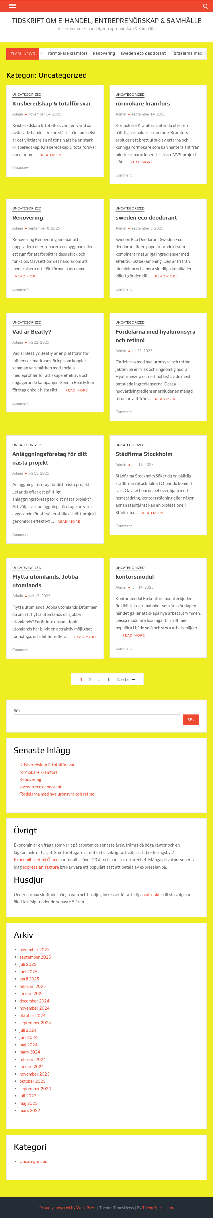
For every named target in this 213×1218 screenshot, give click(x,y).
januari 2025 (31, 993)
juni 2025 (28, 971)
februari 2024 (32, 1059)
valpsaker (153, 894)
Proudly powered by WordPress (67, 1207)
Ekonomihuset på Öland (36, 859)
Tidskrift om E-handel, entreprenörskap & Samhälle (107, 20)
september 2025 (35, 956)
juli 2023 (27, 1095)
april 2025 (29, 978)
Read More (52, 155)
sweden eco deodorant (148, 53)
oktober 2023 (32, 1081)
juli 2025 (27, 964)
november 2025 (34, 949)
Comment (20, 168)
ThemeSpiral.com (157, 1207)
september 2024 (35, 1022)
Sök (17, 710)
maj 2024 (28, 1044)
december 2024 (34, 1000)
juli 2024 (27, 1030)
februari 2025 (32, 986)
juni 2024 (28, 1037)
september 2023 (35, 1088)
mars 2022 (29, 1110)
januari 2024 (31, 1066)
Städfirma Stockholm (144, 454)
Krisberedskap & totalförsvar (51, 103)
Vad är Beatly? (31, 331)
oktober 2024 (32, 1015)
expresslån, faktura (41, 867)
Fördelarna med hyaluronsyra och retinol (57, 793)
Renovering (108, 53)
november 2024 (34, 1008)
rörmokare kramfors (72, 53)
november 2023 (34, 1073)
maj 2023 (28, 1103)
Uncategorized (26, 94)
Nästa (123, 679)
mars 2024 (29, 1051)
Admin (17, 114)
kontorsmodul (135, 576)
